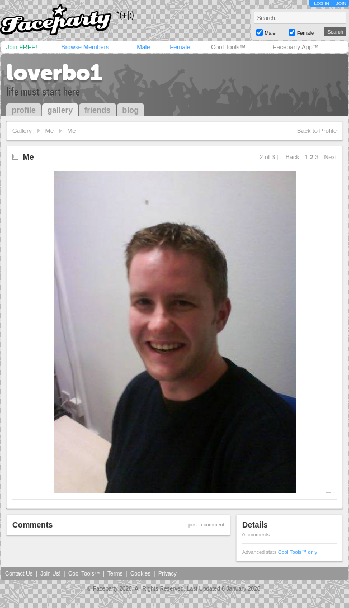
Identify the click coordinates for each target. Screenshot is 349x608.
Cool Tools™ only (297, 552)
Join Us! (50, 574)
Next (330, 157)
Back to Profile (317, 130)
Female (179, 47)
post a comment (206, 525)
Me (49, 130)
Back (292, 157)
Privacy (167, 574)
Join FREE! (21, 47)
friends (97, 110)
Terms (114, 574)
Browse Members (85, 47)
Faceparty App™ (296, 47)
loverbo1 (54, 73)
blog (130, 110)
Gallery (22, 130)
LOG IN (321, 3)
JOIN (341, 3)
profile (24, 110)
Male (143, 47)
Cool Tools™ (228, 47)
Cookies (140, 574)
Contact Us (18, 574)
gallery (60, 110)
